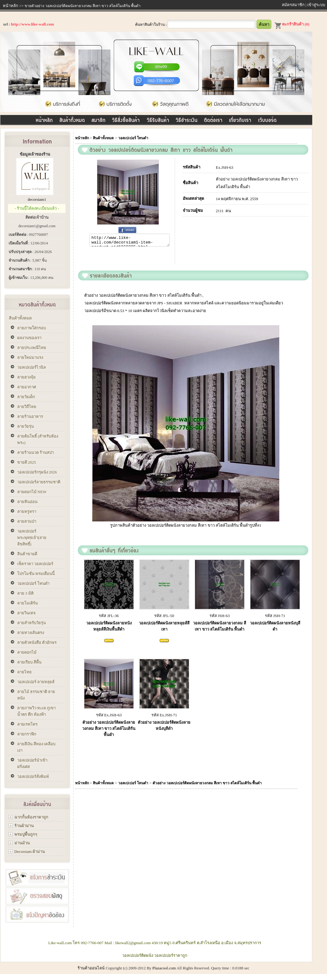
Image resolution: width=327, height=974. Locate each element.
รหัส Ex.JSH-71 (164, 717)
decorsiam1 (37, 199)
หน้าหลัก (10, 5)
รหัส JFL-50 (164, 617)
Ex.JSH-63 (224, 167)
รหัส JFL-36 (109, 617)
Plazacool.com (164, 968)
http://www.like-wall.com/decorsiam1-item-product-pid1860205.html (129, 241)
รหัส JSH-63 (219, 617)
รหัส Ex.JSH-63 (109, 717)
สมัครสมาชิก (293, 4)
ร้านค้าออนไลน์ (91, 968)
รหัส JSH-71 (275, 617)
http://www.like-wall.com (32, 24)
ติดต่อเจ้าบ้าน (37, 217)
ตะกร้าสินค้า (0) (291, 24)
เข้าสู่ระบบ (316, 4)
